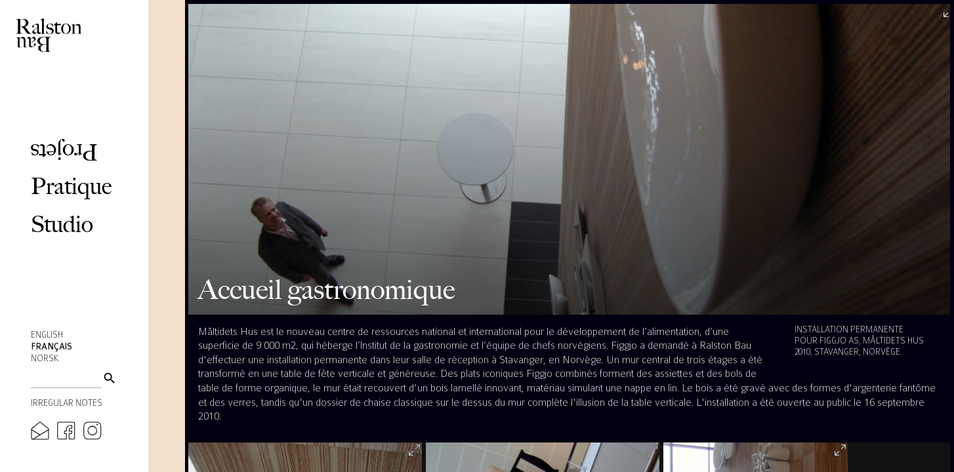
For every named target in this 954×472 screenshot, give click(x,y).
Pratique (71, 186)
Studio (62, 224)
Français (51, 346)
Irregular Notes (66, 403)
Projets (64, 152)
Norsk (44, 358)
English (47, 335)
